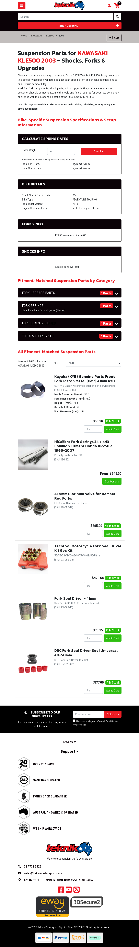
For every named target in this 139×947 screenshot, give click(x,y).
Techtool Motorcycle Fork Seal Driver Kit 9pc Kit (87, 548)
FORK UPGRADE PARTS (38, 293)
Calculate (99, 151)
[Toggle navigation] (21, 5)
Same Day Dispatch (46, 780)
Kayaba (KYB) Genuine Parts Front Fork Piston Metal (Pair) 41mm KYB (84, 379)
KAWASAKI (36, 35)
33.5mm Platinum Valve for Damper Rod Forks (85, 496)
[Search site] (117, 16)
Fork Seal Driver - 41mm (75, 598)
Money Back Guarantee (50, 796)
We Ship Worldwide (47, 828)
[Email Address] (89, 714)
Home (24, 35)
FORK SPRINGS (43, 307)
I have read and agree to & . (95, 722)
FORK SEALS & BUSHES (39, 323)
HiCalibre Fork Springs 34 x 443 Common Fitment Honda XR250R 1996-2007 (83, 446)
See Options (112, 481)
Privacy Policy (79, 724)
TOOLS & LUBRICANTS (38, 336)
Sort (56, 363)
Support (69, 751)
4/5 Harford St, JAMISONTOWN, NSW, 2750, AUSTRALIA (58, 880)
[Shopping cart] (109, 6)
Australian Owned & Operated (55, 812)
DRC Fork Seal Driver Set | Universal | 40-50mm (86, 653)
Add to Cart (112, 429)
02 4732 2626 (32, 866)
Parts (69, 742)
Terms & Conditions (107, 721)
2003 (61, 35)
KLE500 (50, 35)
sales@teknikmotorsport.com (43, 873)
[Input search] (66, 16)
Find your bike (89, 25)
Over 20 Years (43, 764)
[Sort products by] (93, 363)
